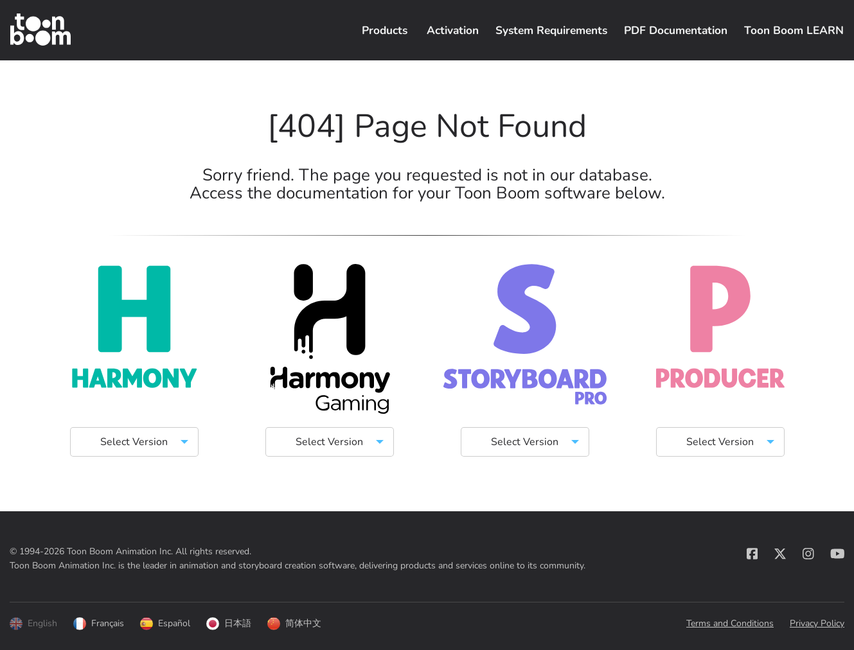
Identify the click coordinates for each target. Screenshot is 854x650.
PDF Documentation (675, 30)
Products (384, 30)
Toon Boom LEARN (794, 30)
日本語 (228, 623)
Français (98, 623)
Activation (453, 30)
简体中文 (294, 623)
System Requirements (551, 30)
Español (165, 623)
